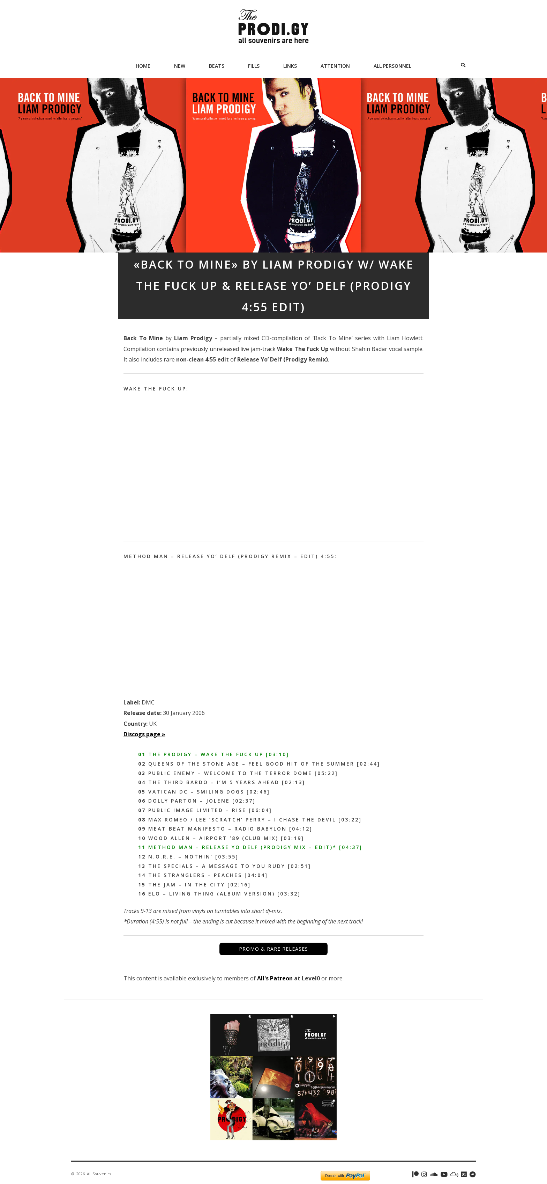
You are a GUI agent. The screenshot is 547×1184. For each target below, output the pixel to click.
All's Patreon (275, 978)
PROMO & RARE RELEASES (273, 948)
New (179, 66)
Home (143, 66)
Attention (335, 66)
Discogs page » (144, 734)
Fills (254, 66)
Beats (216, 66)
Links (290, 66)
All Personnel (392, 66)
